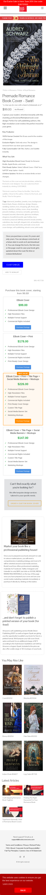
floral (33, 207)
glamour (28, 214)
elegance (5, 217)
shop (28, 209)
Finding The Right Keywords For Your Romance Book (31, 800)
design (28, 204)
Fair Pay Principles (11, 851)
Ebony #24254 (7, 736)
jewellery (18, 201)
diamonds (20, 214)
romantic (26, 212)
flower (14, 204)
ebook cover (29, 227)
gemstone (35, 212)
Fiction (5, 90)
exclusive (6, 219)
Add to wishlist (12, 272)
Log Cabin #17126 (30, 774)
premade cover (29, 225)
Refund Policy (35, 845)
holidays (12, 212)
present (5, 212)
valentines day (7, 222)
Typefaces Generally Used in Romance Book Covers (12, 820)
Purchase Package (23, 327)
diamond (10, 201)
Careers (22, 851)
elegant (23, 222)
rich (28, 222)
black (9, 204)
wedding (5, 207)
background (36, 201)
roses (24, 209)
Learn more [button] (8, 884)
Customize (13, 264)
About (12, 848)
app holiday (28, 217)
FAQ (7, 848)
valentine (11, 209)
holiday (18, 209)
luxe (35, 217)
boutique (35, 214)
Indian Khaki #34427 (10, 774)
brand (4, 204)
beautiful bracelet (16, 217)
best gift (17, 222)
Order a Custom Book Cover (25, 503)
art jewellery (35, 222)
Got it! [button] (23, 890)
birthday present (24, 219)
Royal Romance (29, 90)
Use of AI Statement (33, 851)
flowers (34, 204)
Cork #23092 (7, 698)
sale (37, 207)
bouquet (5, 214)
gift (29, 207)
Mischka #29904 (30, 698)
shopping (23, 207)
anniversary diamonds (14, 225)
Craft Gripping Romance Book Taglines (11, 799)
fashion (12, 207)
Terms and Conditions (14, 845)
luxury (4, 209)
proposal (13, 219)
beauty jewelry (36, 219)
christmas (21, 204)
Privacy (26, 845)
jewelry (24, 201)
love (17, 207)
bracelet (13, 214)
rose (30, 201)
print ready (39, 227)
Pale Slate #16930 (30, 736)
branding (34, 209)
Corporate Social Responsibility (27, 848)
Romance (13, 90)
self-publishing (18, 227)
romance (19, 212)
